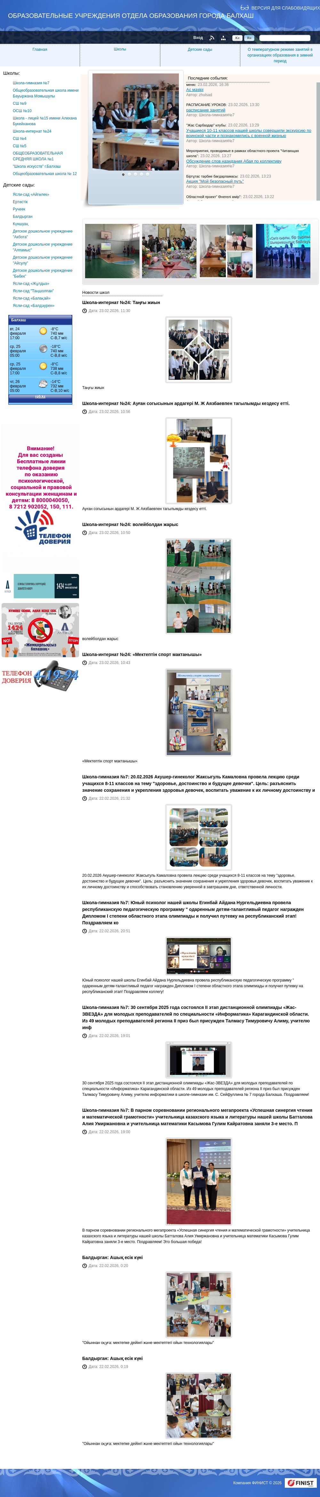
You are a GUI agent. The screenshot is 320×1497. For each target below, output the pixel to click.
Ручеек (19, 209)
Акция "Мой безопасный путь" (215, 181)
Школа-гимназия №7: (106, 776)
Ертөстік (20, 202)
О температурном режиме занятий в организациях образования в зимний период (280, 55)
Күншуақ (20, 224)
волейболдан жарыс (155, 524)
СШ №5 (20, 146)
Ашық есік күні (126, 1257)
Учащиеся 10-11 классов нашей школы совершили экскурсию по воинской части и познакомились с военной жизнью (248, 133)
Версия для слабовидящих (286, 7)
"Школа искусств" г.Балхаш (36, 166)
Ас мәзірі (195, 89)
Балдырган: (96, 1257)
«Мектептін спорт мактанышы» (167, 654)
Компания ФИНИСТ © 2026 (258, 1483)
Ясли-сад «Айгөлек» (31, 194)
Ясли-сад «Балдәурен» (33, 305)
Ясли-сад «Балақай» (31, 298)
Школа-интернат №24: (107, 302)
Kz (238, 38)
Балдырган (22, 216)
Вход (198, 37)
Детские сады (200, 49)
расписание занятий (205, 110)
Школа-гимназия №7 (31, 83)
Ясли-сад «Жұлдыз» (31, 283)
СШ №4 (20, 138)
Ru (249, 38)
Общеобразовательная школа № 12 (45, 174)
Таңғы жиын (146, 302)
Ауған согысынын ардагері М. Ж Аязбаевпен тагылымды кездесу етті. (211, 403)
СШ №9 (20, 103)
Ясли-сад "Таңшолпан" (33, 291)
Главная (40, 49)
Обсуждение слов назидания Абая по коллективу (234, 161)
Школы (120, 49)
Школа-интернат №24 (32, 131)
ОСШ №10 (22, 111)
